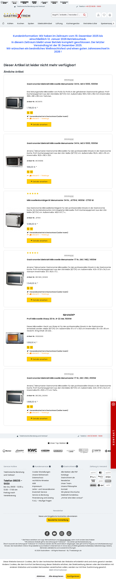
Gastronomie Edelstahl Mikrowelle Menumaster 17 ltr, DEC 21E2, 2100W (61, 378)
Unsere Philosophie (69, 486)
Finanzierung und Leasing (43, 498)
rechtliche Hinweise (40, 480)
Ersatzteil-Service (39, 492)
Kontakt (64, 489)
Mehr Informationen (58, 570)
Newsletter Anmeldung (58, 520)
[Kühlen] (10, 23)
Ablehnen (41, 576)
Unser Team (66, 483)
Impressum (37, 486)
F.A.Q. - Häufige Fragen (42, 501)
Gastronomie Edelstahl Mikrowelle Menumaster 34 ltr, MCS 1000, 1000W (62, 84)
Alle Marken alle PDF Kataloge (69, 473)
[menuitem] (109, 14)
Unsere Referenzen (40, 475)
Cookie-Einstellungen (41, 472)
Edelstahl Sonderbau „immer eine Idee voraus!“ (72, 496)
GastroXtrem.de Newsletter (68, 479)
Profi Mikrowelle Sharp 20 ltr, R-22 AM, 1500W (49, 319)
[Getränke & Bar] (90, 23)
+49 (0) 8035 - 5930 (93, 6)
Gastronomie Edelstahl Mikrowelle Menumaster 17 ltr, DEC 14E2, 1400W (61, 259)
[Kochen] (21, 23)
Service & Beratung (40, 495)
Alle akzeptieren (56, 576)
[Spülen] (31, 23)
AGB (34, 483)
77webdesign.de (75, 550)
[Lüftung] (59, 23)
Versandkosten (65, 540)
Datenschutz (37, 477)
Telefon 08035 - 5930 (13, 482)
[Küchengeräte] (73, 23)
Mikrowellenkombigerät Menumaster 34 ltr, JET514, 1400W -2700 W (60, 200)
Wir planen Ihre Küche (70, 492)
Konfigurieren (73, 576)
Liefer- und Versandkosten (43, 489)
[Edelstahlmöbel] (45, 23)
